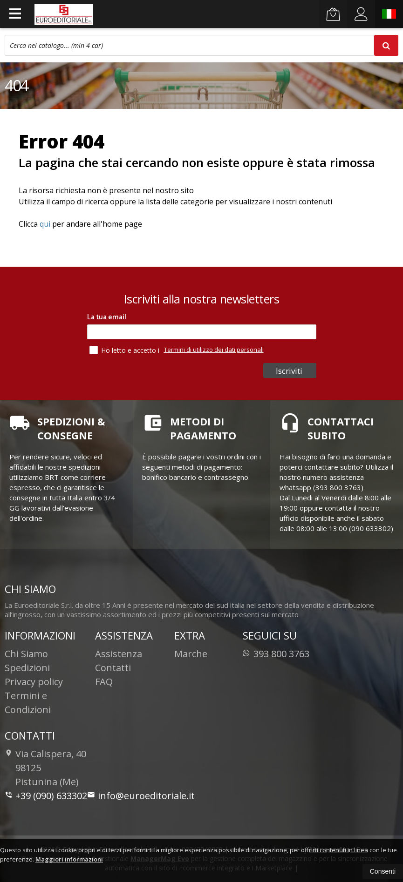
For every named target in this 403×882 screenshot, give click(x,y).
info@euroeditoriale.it (141, 795)
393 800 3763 (276, 653)
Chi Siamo (26, 653)
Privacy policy (34, 681)
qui (45, 224)
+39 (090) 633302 (46, 795)
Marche (190, 653)
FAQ (104, 681)
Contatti (113, 667)
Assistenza (118, 653)
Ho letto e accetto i (125, 350)
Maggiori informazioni (69, 859)
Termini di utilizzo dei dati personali (214, 349)
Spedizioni (27, 667)
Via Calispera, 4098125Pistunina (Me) (45, 767)
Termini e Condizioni (28, 702)
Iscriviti (289, 370)
